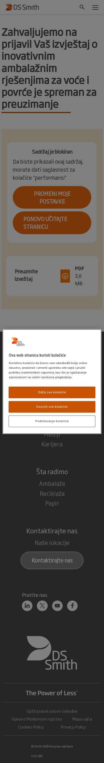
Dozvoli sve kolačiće (52, 407)
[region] (51, 381)
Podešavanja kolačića (52, 421)
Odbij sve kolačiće (52, 392)
